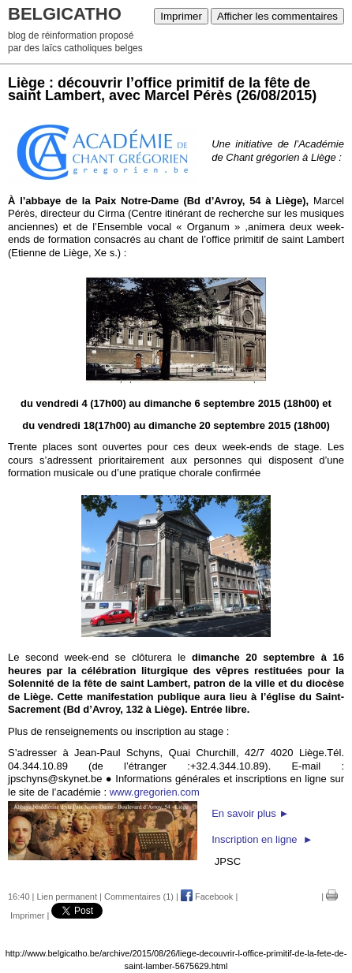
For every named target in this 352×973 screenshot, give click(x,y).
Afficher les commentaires (277, 16)
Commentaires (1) (139, 896)
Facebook (207, 896)
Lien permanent (67, 896)
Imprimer (181, 16)
